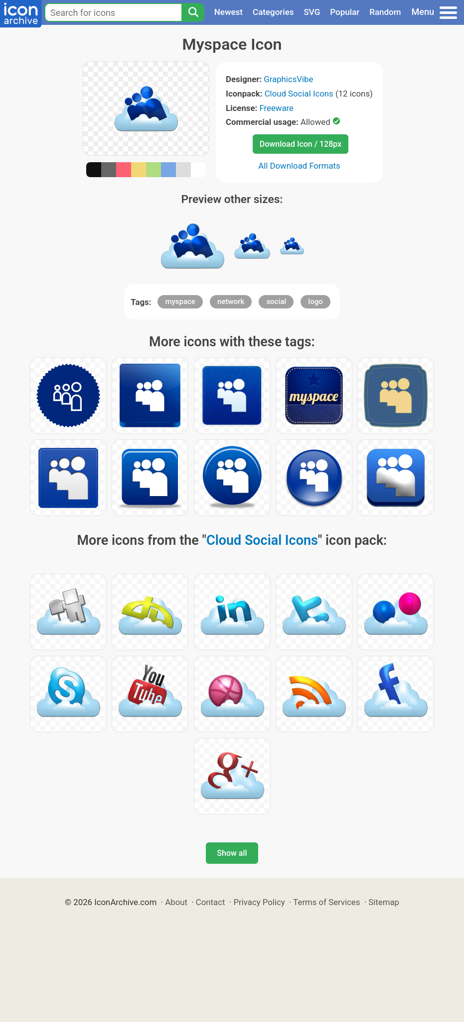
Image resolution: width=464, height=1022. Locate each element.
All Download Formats (299, 166)
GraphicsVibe (288, 79)
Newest (228, 12)
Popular (344, 12)
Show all (232, 853)
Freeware (276, 108)
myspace (180, 301)
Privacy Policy (259, 902)
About (176, 902)
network (230, 301)
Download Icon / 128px (300, 144)
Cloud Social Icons (299, 94)
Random (385, 12)
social (276, 301)
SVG (312, 12)
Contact (210, 902)
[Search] (192, 12)
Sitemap (383, 902)
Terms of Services (326, 902)
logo (315, 301)
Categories (273, 12)
